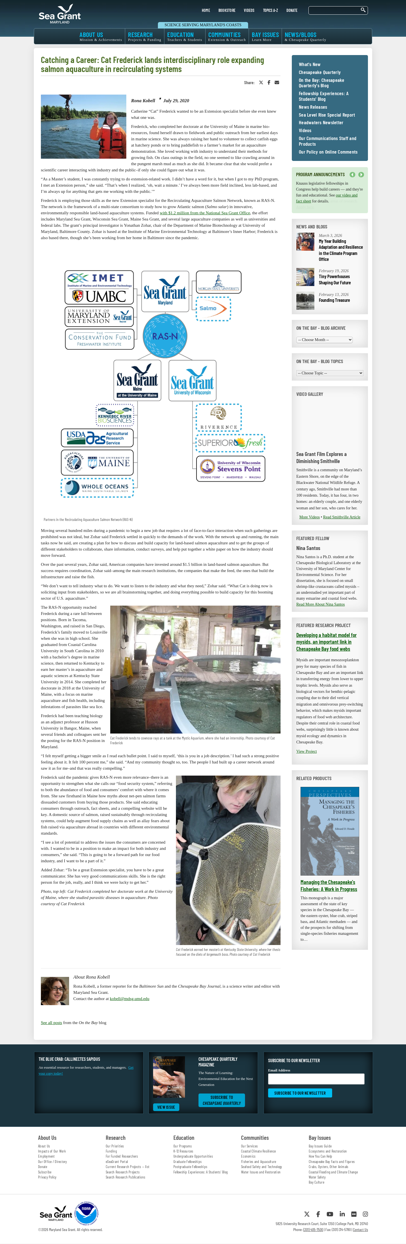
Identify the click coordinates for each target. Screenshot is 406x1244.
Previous (352, 175)
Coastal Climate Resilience (258, 1151)
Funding (111, 1151)
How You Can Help (320, 1156)
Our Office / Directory (52, 1161)
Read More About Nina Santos (320, 604)
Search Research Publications (125, 1177)
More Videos (309, 517)
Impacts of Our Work (52, 1151)
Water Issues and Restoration (261, 1172)
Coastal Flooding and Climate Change (333, 1172)
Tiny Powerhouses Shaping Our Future (335, 279)
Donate (42, 1166)
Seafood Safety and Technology (261, 1166)
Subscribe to (222, 1100)
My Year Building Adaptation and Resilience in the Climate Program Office (341, 250)
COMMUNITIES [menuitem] (227, 36)
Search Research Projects (123, 1172)
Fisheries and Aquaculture (258, 1161)
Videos (305, 130)
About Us (44, 1146)
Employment (46, 1156)
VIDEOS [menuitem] (249, 10)
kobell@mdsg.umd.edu (129, 998)
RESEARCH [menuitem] (144, 36)
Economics (248, 1156)
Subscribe (44, 1172)
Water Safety (317, 1177)
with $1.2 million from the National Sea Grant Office (205, 213)
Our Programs (182, 1146)
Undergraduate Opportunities (193, 1156)
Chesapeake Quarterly (320, 72)
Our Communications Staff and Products (327, 141)
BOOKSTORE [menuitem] (227, 10)
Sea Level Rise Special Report (327, 115)
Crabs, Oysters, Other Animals (328, 1166)
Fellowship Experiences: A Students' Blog (323, 96)
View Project (306, 751)
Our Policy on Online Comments (328, 152)
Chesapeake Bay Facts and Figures (332, 1161)
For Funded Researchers (122, 1156)
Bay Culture (316, 1182)
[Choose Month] (324, 340)
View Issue (166, 1107)
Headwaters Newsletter (321, 122)
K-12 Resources (183, 1151)
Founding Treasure (334, 300)
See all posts (51, 1022)
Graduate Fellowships (187, 1161)
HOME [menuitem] (206, 10)
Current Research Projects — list (127, 1166)
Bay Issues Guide (320, 1146)
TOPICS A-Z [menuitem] (270, 10)
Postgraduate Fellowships (190, 1166)
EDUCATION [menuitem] (184, 36)
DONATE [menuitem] (292, 10)
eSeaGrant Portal (117, 1161)
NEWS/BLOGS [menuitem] (305, 36)
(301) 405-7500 (313, 1229)
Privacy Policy (47, 1177)
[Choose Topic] (329, 373)
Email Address (316, 1076)
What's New (310, 64)
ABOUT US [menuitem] (101, 36)
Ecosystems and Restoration (328, 1151)
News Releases (313, 107)
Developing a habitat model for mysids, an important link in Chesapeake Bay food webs (326, 641)
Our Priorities (115, 1146)
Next (361, 175)
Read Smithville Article (341, 517)
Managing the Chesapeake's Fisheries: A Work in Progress (329, 885)
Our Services (249, 1146)
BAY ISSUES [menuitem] (265, 36)
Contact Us (360, 1229)
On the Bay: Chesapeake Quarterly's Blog (322, 83)
